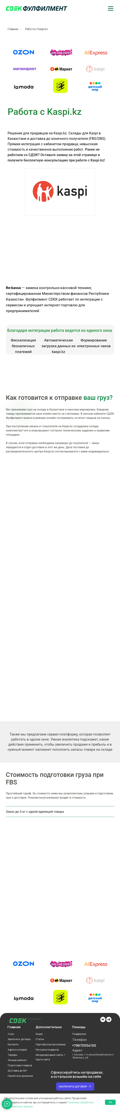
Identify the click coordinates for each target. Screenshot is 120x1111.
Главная (13, 29)
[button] (110, 8)
